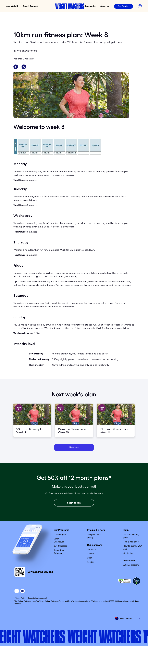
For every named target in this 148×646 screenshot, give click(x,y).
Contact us (128, 553)
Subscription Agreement (37, 598)
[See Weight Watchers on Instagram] (22, 591)
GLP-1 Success (60, 546)
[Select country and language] (127, 618)
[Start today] (74, 502)
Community (90, 6)
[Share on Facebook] (15, 66)
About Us (104, 6)
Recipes (90, 562)
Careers (90, 553)
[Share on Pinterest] (24, 66)
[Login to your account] (140, 6)
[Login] (123, 6)
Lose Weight (12, 6)
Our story (91, 549)
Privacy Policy (19, 598)
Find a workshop (131, 541)
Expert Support (30, 6)
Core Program (59, 534)
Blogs (89, 557)
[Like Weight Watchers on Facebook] (16, 591)
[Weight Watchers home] (70, 6)
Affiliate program (131, 565)
